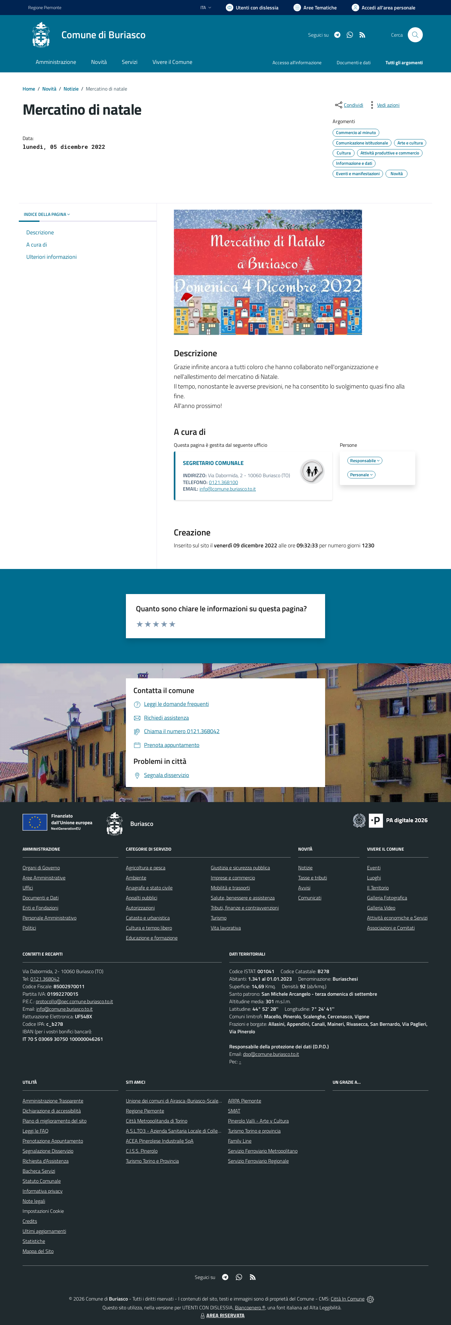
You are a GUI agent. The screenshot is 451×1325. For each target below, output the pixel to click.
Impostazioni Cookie (43, 1211)
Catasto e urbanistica (148, 917)
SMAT (234, 1110)
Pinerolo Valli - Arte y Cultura (258, 1120)
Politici (29, 927)
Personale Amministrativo (49, 917)
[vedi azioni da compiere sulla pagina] (383, 105)
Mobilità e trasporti (230, 887)
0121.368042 (45, 979)
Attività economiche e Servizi (397, 917)
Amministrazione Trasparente (53, 1100)
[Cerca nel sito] (415, 34)
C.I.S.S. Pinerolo (142, 1151)
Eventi (374, 867)
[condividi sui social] (349, 105)
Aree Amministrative (44, 877)
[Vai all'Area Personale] (383, 7)
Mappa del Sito (38, 1251)
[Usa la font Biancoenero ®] (252, 7)
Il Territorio (378, 887)
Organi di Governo (41, 867)
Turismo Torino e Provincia (152, 1161)
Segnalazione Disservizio (48, 1151)
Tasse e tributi (312, 877)
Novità (49, 88)
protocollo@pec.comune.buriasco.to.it (74, 1001)
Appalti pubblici (141, 897)
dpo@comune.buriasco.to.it (271, 1054)
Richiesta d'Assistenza (46, 1161)
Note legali (34, 1201)
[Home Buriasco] (87, 35)
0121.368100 (223, 482)
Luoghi (374, 877)
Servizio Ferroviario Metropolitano (263, 1151)
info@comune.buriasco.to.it (228, 489)
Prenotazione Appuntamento (53, 1141)
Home (29, 88)
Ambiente (136, 877)
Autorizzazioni (140, 907)
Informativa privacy (43, 1191)
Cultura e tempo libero (149, 927)
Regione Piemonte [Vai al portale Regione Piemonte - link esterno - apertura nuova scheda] (44, 7)
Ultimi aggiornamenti (44, 1231)
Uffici (28, 887)
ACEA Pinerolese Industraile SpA (160, 1141)
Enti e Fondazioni (40, 907)
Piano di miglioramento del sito (54, 1120)
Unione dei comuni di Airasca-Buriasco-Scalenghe (177, 1100)
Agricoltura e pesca (145, 867)
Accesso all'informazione (297, 62)
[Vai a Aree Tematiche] (315, 7)
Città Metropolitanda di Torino (156, 1120)
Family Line (239, 1141)
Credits (30, 1221)
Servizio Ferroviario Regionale (258, 1161)
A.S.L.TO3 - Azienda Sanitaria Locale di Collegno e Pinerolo (186, 1131)
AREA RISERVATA (222, 1315)
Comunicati (309, 897)
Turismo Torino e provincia (254, 1131)
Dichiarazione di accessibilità (52, 1110)
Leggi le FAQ (36, 1131)
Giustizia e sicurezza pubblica (240, 867)
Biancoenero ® (250, 1307)
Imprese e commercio (233, 877)
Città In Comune (348, 1298)
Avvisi (304, 887)
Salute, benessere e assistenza (243, 897)
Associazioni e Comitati (391, 927)
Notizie (71, 88)
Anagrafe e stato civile (149, 887)
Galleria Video (381, 907)
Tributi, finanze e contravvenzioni (245, 907)
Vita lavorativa (226, 927)
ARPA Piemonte (244, 1100)
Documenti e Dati (41, 897)
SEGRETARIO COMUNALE (213, 463)
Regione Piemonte (145, 1110)
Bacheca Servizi (39, 1171)
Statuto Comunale (42, 1181)
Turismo (218, 917)
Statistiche (34, 1241)
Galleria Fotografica (387, 897)
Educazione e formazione (152, 938)
